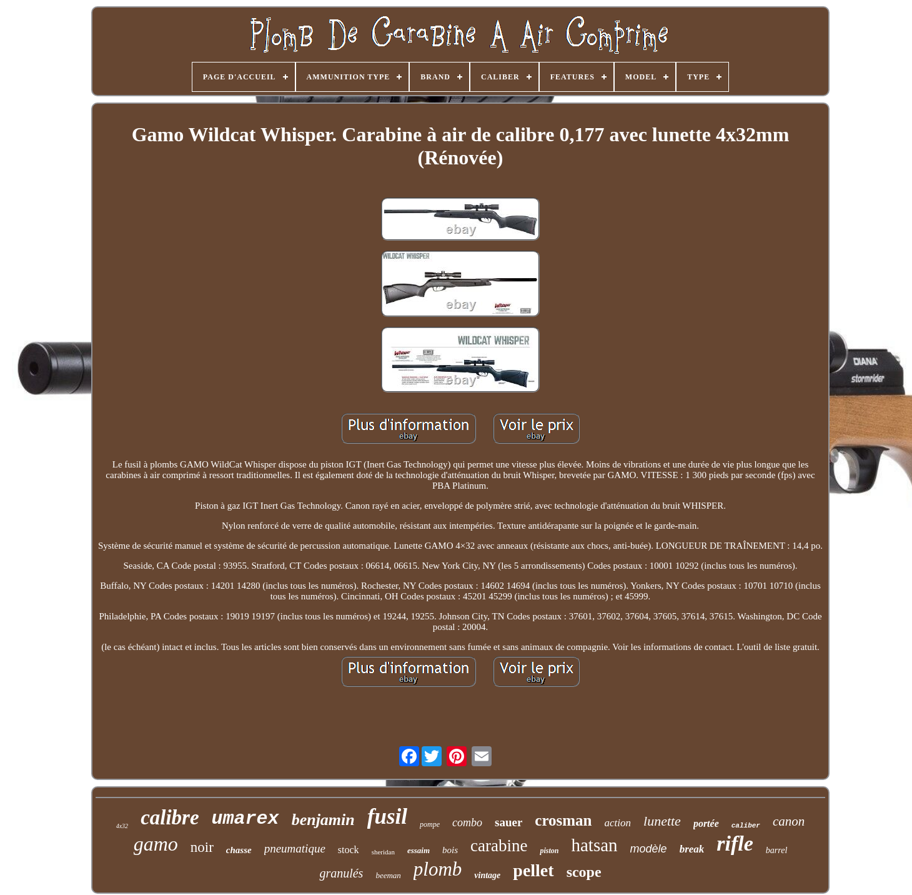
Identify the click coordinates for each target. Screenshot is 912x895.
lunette (662, 821)
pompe (430, 824)
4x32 (122, 825)
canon (789, 821)
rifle (734, 843)
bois (450, 850)
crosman (563, 820)
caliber (745, 825)
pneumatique (294, 848)
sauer (508, 822)
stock (348, 849)
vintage (487, 875)
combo (467, 822)
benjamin (323, 820)
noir (202, 847)
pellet (533, 870)
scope (584, 872)
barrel (776, 850)
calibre (170, 817)
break (692, 849)
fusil (387, 816)
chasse (239, 850)
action (618, 823)
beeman (387, 875)
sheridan (383, 852)
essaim (418, 850)
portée (706, 823)
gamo (156, 843)
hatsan (594, 845)
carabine (498, 845)
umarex (245, 818)
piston (549, 850)
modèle (648, 848)
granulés (341, 873)
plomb (438, 869)
